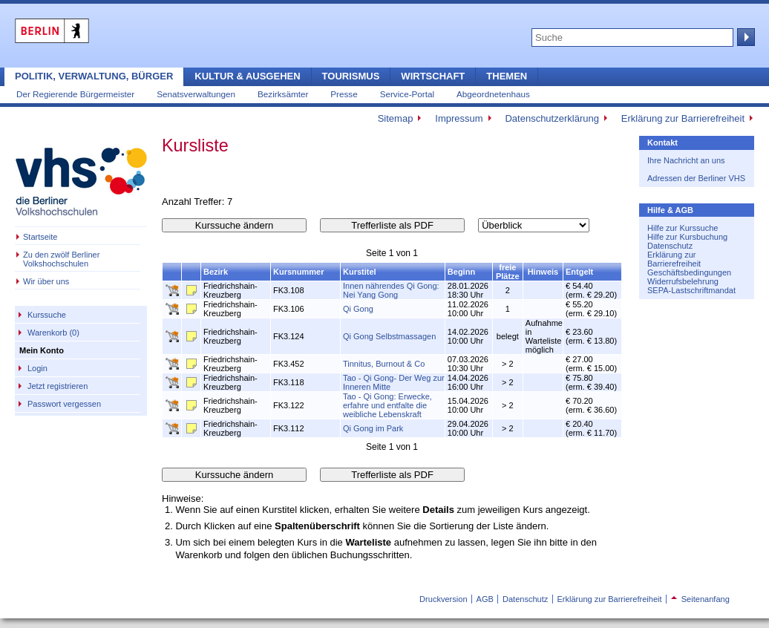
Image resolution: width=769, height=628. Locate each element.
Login (37, 368)
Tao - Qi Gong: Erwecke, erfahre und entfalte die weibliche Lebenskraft (387, 405)
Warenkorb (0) (53, 332)
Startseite (40, 236)
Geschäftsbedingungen (689, 272)
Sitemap (395, 118)
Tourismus (351, 76)
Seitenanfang (700, 599)
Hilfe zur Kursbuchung (687, 236)
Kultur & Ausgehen (247, 76)
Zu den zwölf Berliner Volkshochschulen (61, 259)
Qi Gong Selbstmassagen (389, 336)
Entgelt (579, 271)
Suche (744, 37)
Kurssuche (46, 314)
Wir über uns (46, 281)
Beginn (461, 271)
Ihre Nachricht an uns (686, 160)
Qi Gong (358, 308)
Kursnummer (298, 271)
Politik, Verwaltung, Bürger (94, 76)
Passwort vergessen (64, 403)
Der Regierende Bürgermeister (75, 94)
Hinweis (543, 271)
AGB (485, 599)
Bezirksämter (283, 94)
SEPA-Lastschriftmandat (691, 290)
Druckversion (443, 599)
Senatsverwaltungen (196, 94)
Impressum (458, 118)
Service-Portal (407, 94)
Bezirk (215, 271)
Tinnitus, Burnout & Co (384, 363)
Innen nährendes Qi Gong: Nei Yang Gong (391, 290)
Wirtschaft (433, 76)
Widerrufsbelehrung (683, 281)
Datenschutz (670, 245)
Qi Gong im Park (373, 428)
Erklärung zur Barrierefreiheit (683, 118)
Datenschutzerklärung (551, 118)
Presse (343, 94)
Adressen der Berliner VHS (696, 178)
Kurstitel (359, 271)
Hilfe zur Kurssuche (682, 227)
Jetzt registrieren (57, 386)
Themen (506, 76)
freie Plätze (508, 272)
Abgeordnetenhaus (493, 94)
